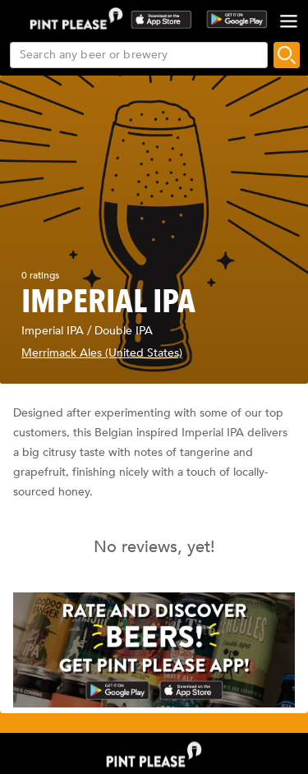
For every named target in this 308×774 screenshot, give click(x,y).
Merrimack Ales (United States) (101, 353)
